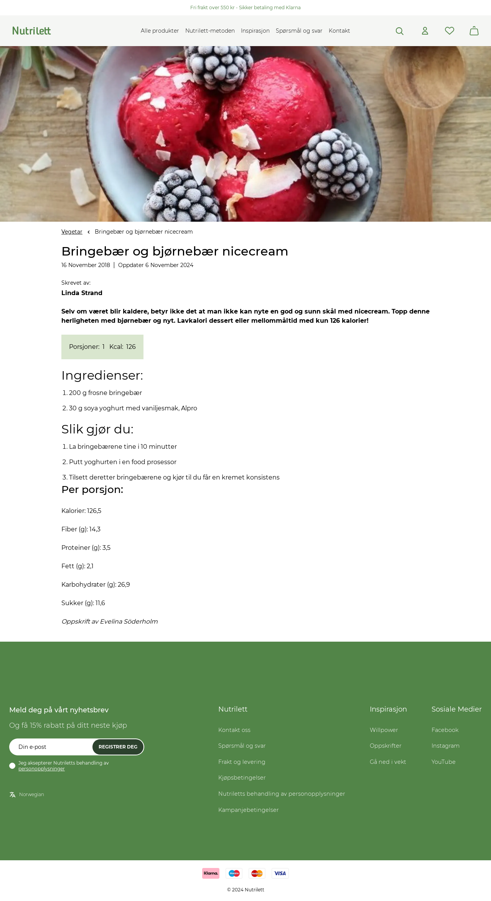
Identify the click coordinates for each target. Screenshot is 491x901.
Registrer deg (118, 747)
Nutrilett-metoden (210, 30)
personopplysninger (41, 769)
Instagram (446, 745)
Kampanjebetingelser (248, 809)
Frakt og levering (241, 761)
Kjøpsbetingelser (242, 777)
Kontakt (339, 30)
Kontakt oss (234, 730)
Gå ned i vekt (388, 761)
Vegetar (71, 231)
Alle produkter (160, 30)
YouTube (444, 761)
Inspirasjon (255, 30)
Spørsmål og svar (299, 30)
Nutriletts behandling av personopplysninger (281, 793)
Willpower (384, 730)
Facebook (445, 730)
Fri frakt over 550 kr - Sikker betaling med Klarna (245, 7)
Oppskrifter (386, 745)
